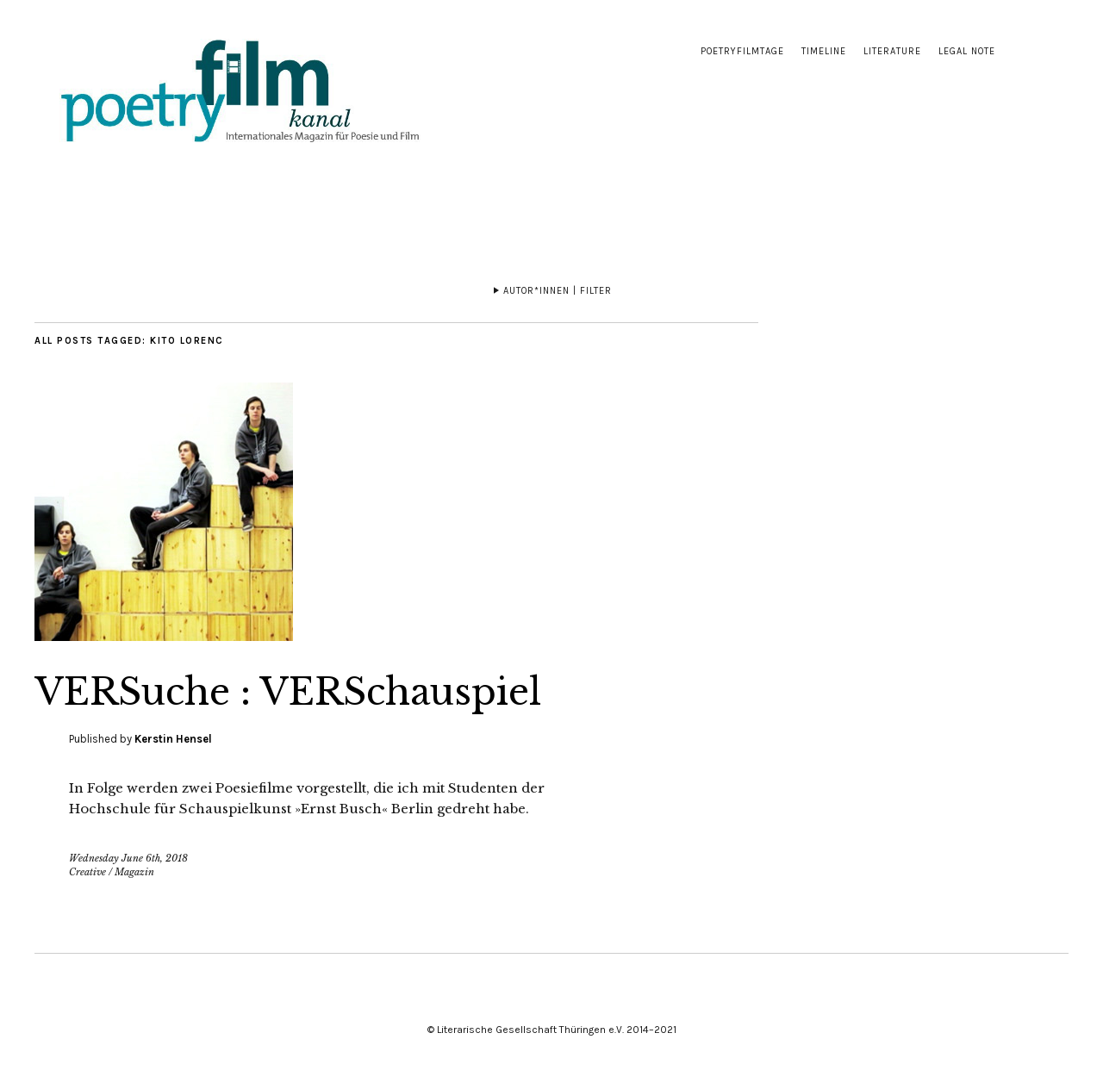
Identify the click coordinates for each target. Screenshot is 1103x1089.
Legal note (966, 51)
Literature (892, 51)
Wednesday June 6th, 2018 (128, 858)
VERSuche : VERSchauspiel (287, 691)
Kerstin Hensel (173, 738)
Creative (87, 872)
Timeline (823, 51)
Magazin (134, 872)
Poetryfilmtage (742, 51)
